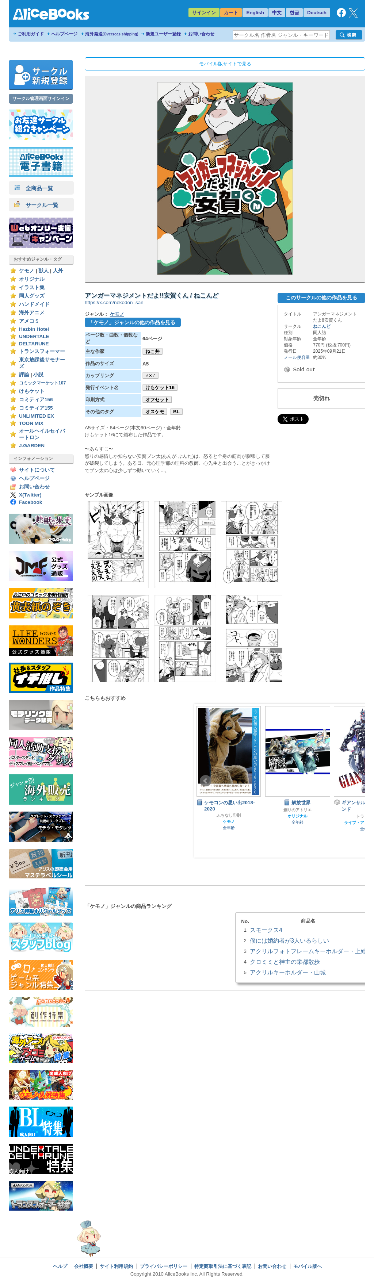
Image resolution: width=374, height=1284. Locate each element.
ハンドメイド (34, 304)
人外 (58, 270)
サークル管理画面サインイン (40, 98)
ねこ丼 (152, 351)
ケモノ (26, 270)
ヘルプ (60, 1266)
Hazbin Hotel (34, 329)
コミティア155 (36, 408)
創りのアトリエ (297, 810)
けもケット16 (160, 387)
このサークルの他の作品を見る (321, 297)
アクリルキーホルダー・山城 (288, 972)
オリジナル (32, 279)
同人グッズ (32, 296)
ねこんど (322, 326)
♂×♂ (150, 375)
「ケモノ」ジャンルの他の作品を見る (131, 322)
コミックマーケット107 (42, 383)
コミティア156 (36, 399)
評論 (24, 374)
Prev (205, 781)
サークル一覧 (36, 205)
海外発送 (111, 34)
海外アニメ (32, 312)
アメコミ (29, 321)
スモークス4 (266, 930)
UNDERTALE (34, 336)
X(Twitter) (30, 495)
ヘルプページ (64, 34)
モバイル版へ (307, 1266)
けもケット (32, 391)
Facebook (30, 502)
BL (176, 411)
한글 (294, 12)
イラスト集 (32, 287)
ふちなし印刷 (229, 815)
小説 (38, 374)
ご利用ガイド (31, 34)
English (255, 12)
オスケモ (154, 411)
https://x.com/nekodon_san (114, 302)
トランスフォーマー (42, 351)
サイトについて (37, 470)
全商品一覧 (33, 188)
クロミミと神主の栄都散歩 (285, 961)
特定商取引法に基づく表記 (222, 1266)
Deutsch (317, 12)
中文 (277, 12)
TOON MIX (31, 423)
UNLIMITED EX (36, 416)
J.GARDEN (32, 445)
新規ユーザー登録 (163, 34)
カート (231, 12)
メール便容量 (297, 357)
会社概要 (83, 1266)
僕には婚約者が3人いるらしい (289, 940)
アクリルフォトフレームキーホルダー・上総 (308, 951)
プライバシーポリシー (163, 1266)
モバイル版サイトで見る (225, 63)
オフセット (157, 399)
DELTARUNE (34, 343)
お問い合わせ (201, 34)
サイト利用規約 (116, 1266)
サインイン (204, 12)
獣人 (43, 270)
